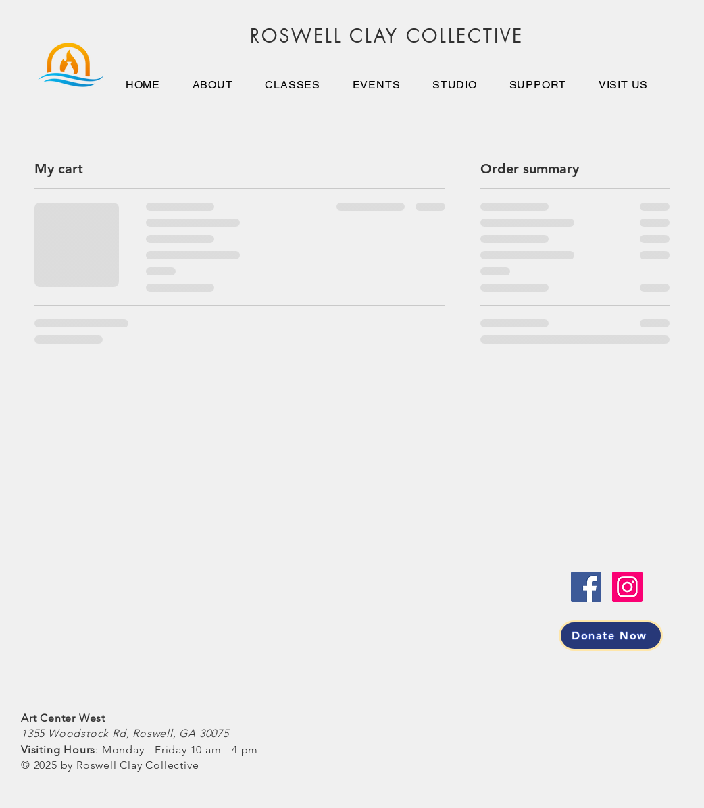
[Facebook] (586, 587)
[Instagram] (627, 587)
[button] (454, 84)
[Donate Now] (611, 635)
